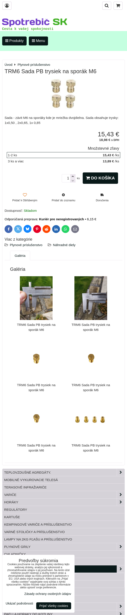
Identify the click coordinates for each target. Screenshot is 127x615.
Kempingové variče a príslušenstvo (38, 524)
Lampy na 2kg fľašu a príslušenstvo (38, 539)
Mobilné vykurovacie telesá (31, 480)
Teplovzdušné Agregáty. (64, 472)
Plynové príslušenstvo (26, 245)
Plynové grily (64, 546)
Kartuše (12, 517)
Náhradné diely (64, 245)
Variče (64, 494)
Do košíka (100, 178)
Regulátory (15, 509)
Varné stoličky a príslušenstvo (34, 532)
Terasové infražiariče (25, 487)
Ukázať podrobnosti (19, 603)
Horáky (64, 502)
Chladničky (15, 554)
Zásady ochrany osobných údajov (47, 594)
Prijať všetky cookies (53, 606)
